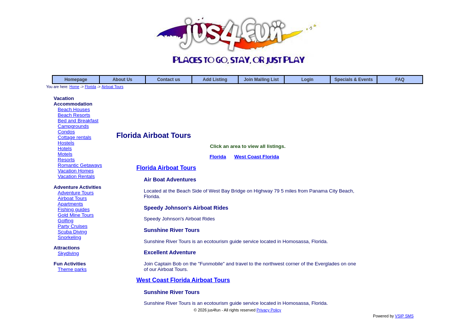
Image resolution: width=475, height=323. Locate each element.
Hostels (66, 143)
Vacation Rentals (76, 176)
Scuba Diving (72, 232)
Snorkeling (69, 237)
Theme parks (72, 269)
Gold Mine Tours (76, 215)
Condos (66, 132)
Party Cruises (73, 226)
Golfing (65, 220)
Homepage (76, 79)
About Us (122, 79)
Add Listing (215, 79)
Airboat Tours (113, 87)
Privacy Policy (268, 310)
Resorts (66, 159)
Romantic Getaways (80, 165)
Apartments (70, 204)
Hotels (65, 148)
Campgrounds (73, 126)
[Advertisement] (248, 107)
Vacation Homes (76, 171)
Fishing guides (74, 209)
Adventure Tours (76, 193)
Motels (65, 154)
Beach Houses (74, 109)
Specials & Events (353, 79)
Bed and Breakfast (78, 120)
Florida (90, 87)
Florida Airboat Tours (166, 168)
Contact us (168, 79)
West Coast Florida (256, 156)
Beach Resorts (74, 115)
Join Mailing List (261, 79)
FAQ (399, 79)
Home (74, 87)
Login (307, 79)
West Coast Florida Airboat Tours (183, 280)
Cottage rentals (74, 137)
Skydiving (68, 253)
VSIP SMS (404, 316)
